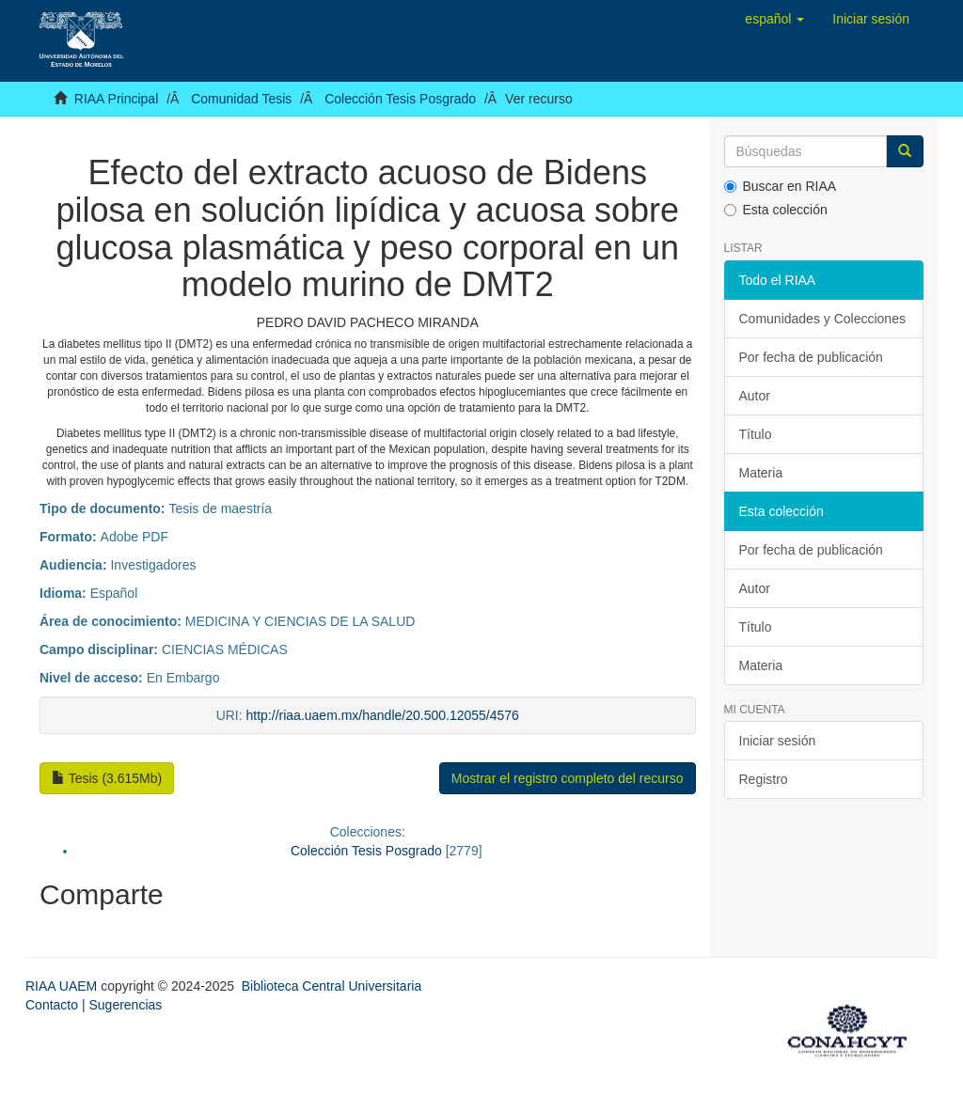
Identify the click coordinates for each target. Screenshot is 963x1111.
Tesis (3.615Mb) (107, 778)
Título (755, 434)
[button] (774, 19)
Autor (754, 395)
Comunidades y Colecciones (822, 318)
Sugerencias (125, 1004)
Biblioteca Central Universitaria (331, 986)
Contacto (51, 1004)
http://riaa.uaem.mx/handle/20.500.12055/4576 (382, 715)
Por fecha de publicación (811, 357)
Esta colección (776, 209)
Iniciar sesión (777, 740)
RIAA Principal (116, 98)
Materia (761, 472)
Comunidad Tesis (241, 98)
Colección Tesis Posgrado (400, 98)
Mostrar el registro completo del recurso (567, 778)
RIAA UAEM (63, 986)
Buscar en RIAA (780, 186)
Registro (763, 779)
